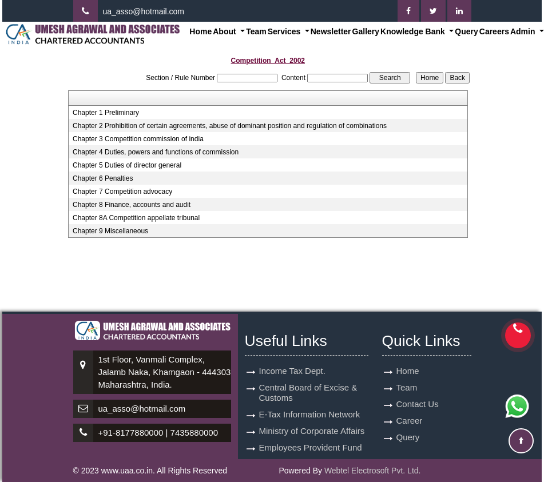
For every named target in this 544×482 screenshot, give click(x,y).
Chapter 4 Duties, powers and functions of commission (156, 152)
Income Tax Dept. (292, 371)
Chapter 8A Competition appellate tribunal (136, 218)
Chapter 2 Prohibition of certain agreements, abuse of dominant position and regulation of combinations (230, 126)
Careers (494, 31)
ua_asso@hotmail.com (143, 11)
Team (256, 31)
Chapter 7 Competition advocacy (122, 192)
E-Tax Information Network (309, 414)
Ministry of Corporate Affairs (312, 431)
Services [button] (285, 31)
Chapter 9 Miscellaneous (110, 231)
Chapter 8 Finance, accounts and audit (131, 205)
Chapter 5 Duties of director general (127, 165)
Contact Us (417, 404)
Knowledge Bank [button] (413, 31)
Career (409, 420)
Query (466, 31)
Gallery (365, 31)
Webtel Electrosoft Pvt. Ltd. (372, 470)
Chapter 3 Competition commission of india (138, 139)
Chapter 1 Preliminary (106, 113)
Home (200, 31)
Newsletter (331, 31)
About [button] (225, 31)
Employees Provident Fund (310, 447)
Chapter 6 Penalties (103, 178)
